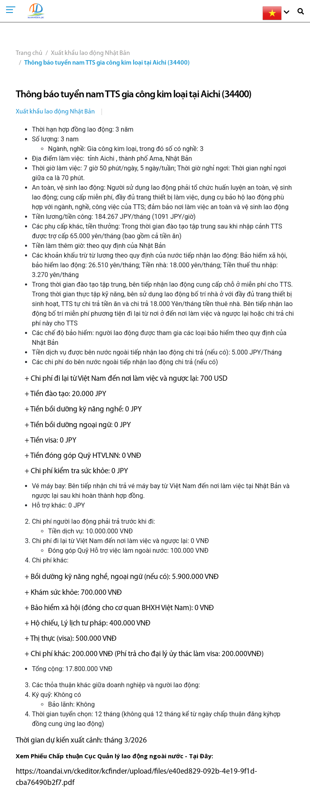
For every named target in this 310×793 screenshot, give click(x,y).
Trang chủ (29, 53)
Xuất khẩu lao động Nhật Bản (90, 53)
